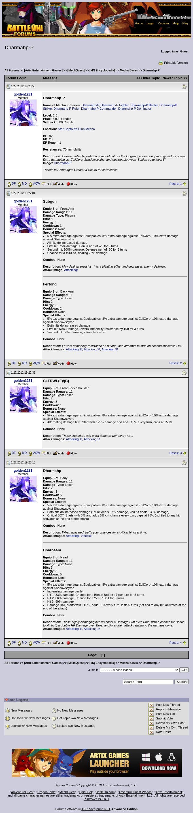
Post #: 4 (175, 642)
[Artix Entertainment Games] (43, 70)
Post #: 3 (175, 453)
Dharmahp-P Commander (98, 108)
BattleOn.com (105, 792)
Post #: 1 (175, 183)
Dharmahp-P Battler (144, 105)
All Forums (12, 70)
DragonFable (46, 792)
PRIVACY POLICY (96, 799)
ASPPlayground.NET (96, 809)
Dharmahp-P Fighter (115, 105)
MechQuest (67, 792)
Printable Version (173, 62)
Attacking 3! (109, 349)
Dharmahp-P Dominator (134, 108)
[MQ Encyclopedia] (102, 70)
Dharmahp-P (90, 105)
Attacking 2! (92, 349)
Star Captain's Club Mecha (76, 129)
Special (86, 535)
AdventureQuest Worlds (135, 792)
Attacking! (71, 270)
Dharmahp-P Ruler (66, 108)
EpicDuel (85, 792)
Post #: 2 (175, 363)
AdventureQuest (22, 792)
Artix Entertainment (169, 792)
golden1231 (23, 94)
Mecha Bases (129, 70)
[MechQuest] (76, 70)
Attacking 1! (74, 349)
